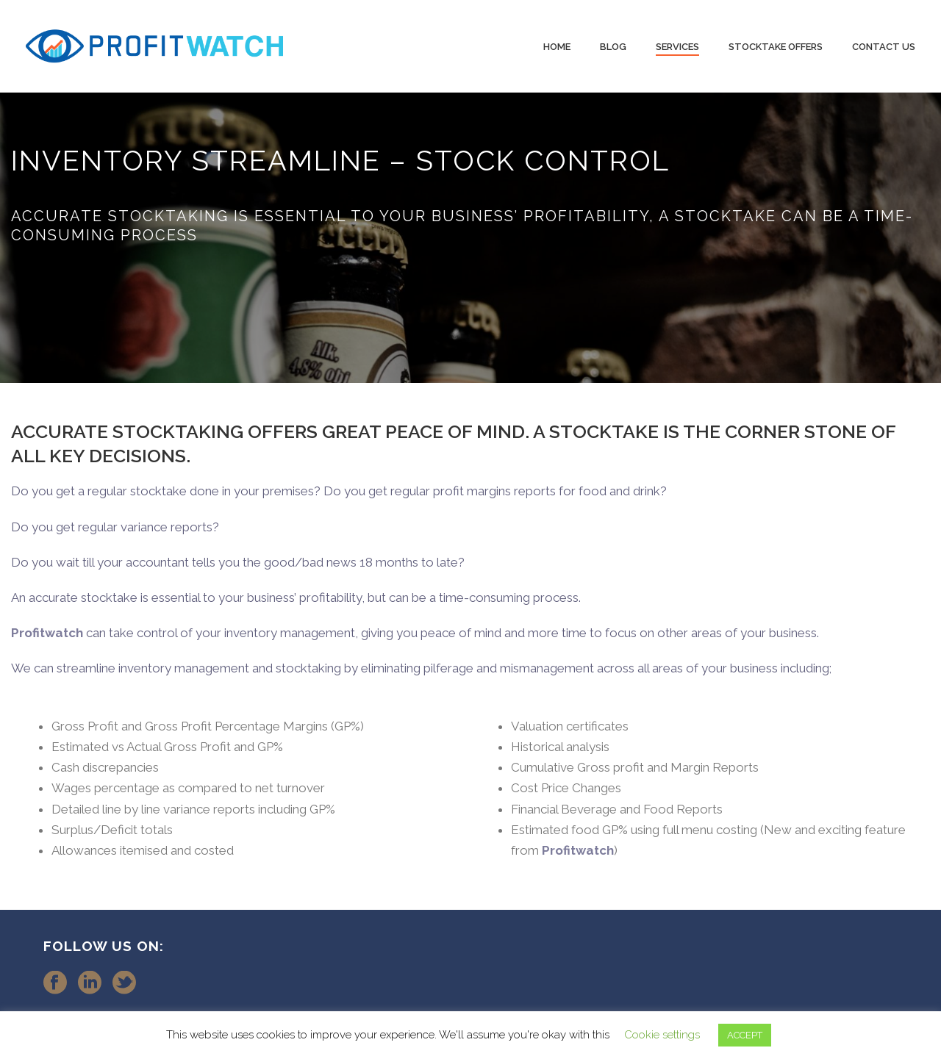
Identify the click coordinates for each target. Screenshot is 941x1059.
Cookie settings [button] (662, 1034)
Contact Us (883, 46)
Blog (613, 46)
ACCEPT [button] (744, 1035)
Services (677, 46)
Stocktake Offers (776, 46)
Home (556, 46)
